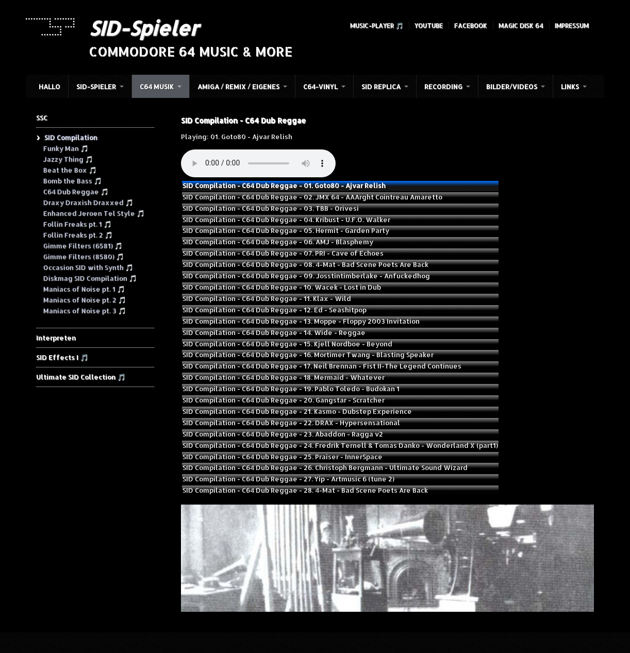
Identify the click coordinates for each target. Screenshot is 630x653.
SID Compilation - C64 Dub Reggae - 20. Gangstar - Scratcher (284, 400)
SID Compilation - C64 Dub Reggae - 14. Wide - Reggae (274, 332)
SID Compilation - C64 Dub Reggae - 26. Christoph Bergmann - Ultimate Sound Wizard (325, 467)
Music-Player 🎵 (376, 25)
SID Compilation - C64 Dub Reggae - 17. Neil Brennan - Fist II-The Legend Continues (322, 366)
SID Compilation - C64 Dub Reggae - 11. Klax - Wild (267, 298)
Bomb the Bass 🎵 (72, 180)
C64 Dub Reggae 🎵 (75, 191)
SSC (41, 117)
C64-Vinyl (320, 86)
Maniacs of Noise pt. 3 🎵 (84, 310)
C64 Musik (157, 86)
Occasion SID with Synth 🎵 (88, 267)
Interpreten (56, 337)
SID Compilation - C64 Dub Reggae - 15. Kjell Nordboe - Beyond (287, 344)
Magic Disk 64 (521, 25)
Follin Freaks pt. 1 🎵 (77, 224)
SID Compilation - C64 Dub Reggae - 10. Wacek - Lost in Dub (282, 287)
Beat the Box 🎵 (69, 169)
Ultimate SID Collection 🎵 (80, 377)
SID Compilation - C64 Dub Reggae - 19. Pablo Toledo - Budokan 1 (291, 388)
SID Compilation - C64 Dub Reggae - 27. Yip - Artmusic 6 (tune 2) (288, 479)
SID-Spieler (143, 27)
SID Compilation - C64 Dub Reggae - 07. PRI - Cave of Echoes (283, 253)
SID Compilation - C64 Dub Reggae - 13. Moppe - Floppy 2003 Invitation (301, 321)
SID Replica (381, 86)
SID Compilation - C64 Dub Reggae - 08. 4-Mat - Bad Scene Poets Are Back (305, 264)
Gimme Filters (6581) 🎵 (82, 245)
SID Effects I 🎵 (62, 357)
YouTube (429, 25)
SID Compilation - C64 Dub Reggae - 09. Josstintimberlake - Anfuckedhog (306, 276)
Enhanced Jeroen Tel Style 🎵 (93, 213)
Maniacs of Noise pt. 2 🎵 (84, 299)
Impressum (572, 25)
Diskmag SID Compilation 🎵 (90, 278)
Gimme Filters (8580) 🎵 (83, 256)
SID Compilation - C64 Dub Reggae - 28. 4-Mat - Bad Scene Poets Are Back (305, 490)
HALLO (49, 86)
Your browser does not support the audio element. (258, 163)
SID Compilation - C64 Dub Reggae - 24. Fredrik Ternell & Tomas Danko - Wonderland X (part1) (340, 445)
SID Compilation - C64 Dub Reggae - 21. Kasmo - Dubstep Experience (297, 411)
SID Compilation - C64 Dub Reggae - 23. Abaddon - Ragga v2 (283, 434)
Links (570, 86)
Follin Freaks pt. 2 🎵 (77, 234)
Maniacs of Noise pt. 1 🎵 (84, 288)
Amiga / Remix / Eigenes (238, 86)
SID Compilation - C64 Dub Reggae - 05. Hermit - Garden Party (286, 230)
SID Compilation (70, 137)
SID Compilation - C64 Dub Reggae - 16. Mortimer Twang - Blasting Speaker (308, 354)
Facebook (470, 25)
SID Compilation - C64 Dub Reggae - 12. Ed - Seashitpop (275, 310)
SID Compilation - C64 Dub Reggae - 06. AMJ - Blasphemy (278, 242)
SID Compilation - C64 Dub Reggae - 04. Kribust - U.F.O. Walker (286, 219)
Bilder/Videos (511, 86)
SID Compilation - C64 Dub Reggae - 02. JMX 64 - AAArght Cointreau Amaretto (312, 197)
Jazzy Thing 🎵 (68, 159)
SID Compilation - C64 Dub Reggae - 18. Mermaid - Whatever (284, 377)
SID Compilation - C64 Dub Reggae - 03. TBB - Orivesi (271, 208)
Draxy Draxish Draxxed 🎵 (88, 202)
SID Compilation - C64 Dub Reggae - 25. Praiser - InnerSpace (283, 457)
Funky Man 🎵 (65, 148)
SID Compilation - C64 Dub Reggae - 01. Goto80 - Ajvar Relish (284, 185)
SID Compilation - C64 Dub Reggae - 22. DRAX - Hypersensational (291, 422)
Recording (443, 86)
